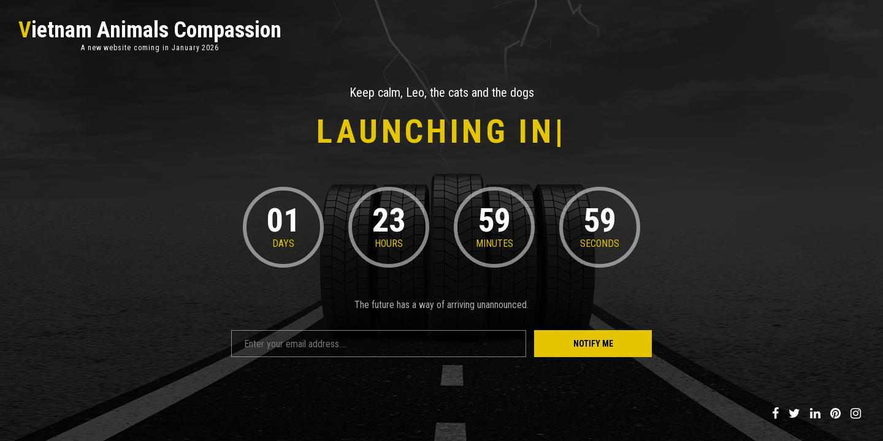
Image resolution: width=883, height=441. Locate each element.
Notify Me (593, 344)
